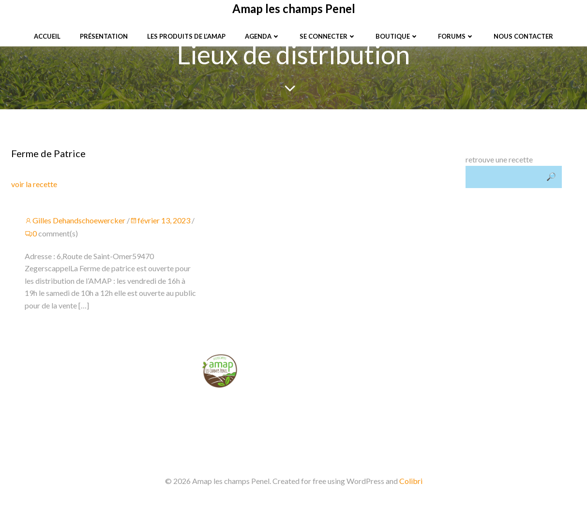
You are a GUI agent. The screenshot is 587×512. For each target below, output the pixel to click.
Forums (456, 36)
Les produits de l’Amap (186, 36)
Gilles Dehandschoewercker (76, 221)
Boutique (397, 36)
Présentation (104, 36)
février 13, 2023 (161, 221)
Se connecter (328, 36)
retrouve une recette (498, 159)
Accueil (47, 36)
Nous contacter (523, 36)
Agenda (262, 36)
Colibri (410, 483)
